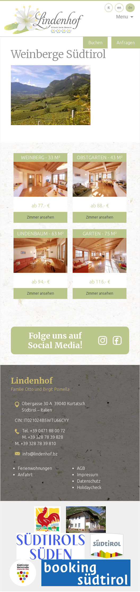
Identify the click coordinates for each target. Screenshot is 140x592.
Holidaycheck (89, 487)
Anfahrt (25, 474)
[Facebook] (117, 340)
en (119, 7)
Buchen (95, 42)
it (109, 7)
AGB (81, 468)
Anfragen (126, 42)
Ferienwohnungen (35, 468)
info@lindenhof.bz (40, 453)
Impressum (87, 474)
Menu (122, 16)
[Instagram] (102, 340)
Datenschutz (88, 481)
